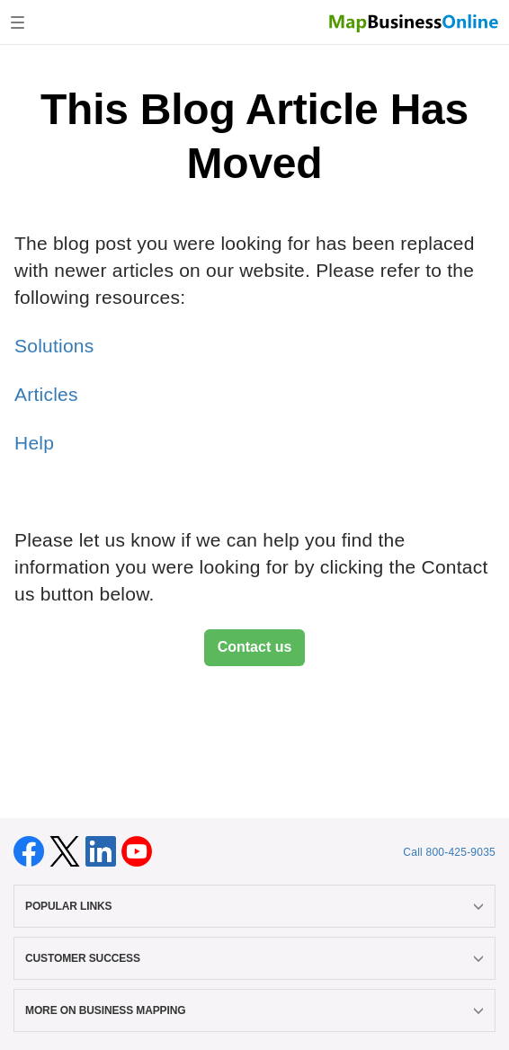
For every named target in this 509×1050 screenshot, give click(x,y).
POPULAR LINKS (254, 906)
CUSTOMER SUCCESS (254, 958)
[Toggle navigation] (17, 22)
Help (34, 442)
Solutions (54, 345)
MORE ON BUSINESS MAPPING (254, 1010)
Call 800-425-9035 (449, 852)
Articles (46, 394)
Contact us (255, 646)
